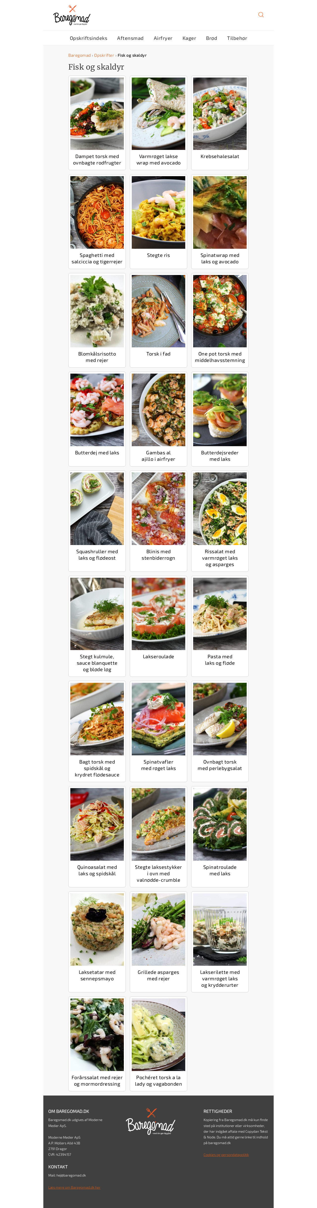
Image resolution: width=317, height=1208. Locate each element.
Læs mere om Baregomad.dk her (73, 1187)
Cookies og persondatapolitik (226, 1154)
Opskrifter (103, 55)
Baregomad (79, 55)
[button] (261, 16)
